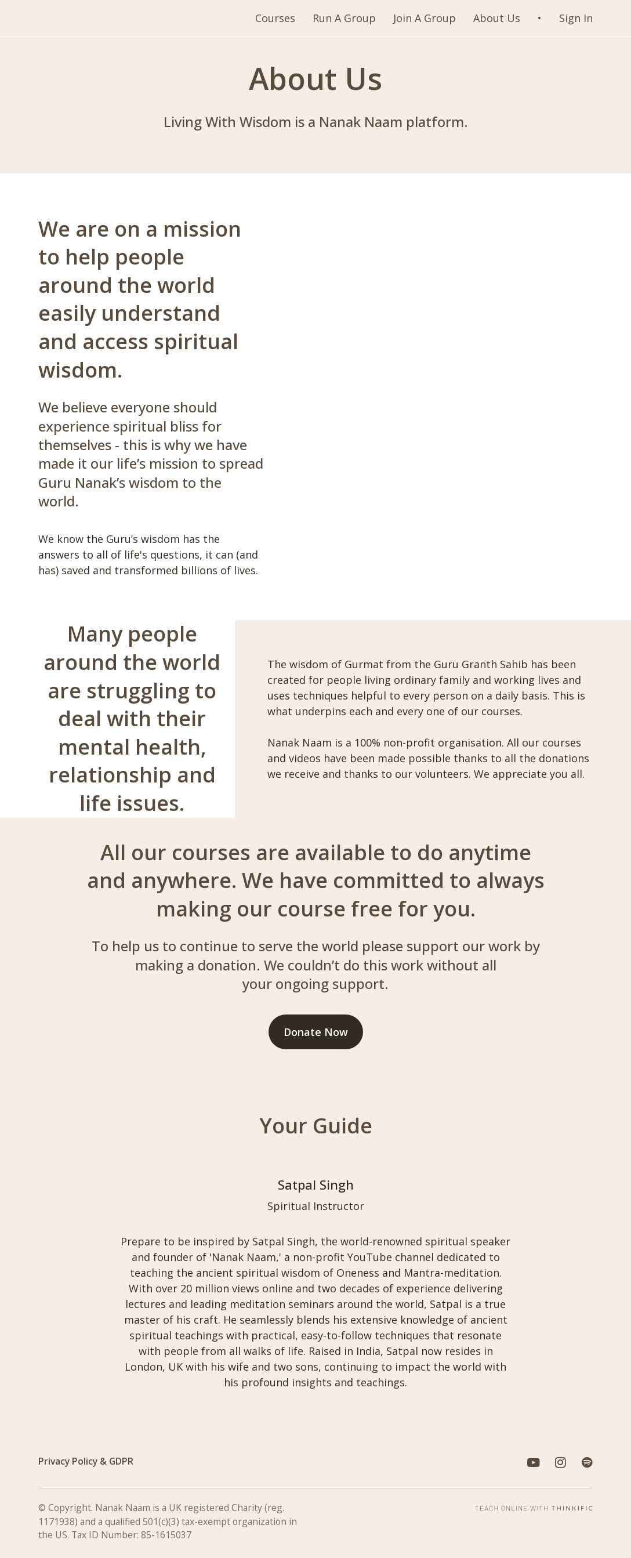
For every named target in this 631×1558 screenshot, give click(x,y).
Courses (275, 18)
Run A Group (344, 18)
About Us (496, 18)
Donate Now (316, 1032)
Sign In (576, 18)
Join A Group (424, 18)
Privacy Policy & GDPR (85, 1461)
